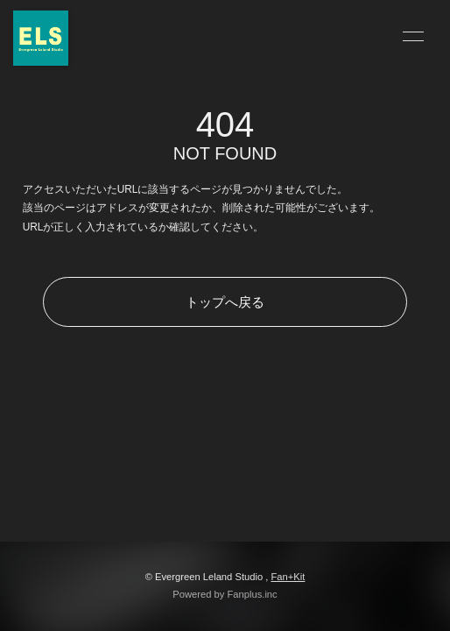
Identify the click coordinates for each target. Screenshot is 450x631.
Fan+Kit (288, 576)
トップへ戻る (225, 301)
